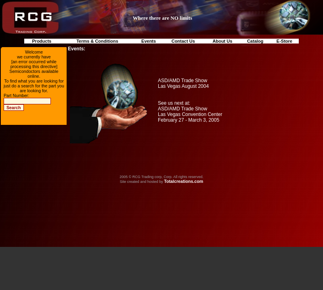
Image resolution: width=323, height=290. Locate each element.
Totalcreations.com (183, 181)
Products (42, 41)
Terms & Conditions (97, 41)
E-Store (284, 41)
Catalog (255, 41)
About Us (223, 41)
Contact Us (183, 41)
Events (148, 41)
